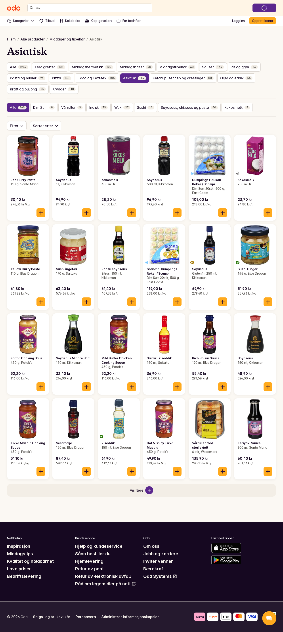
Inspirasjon (18, 546)
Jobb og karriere (160, 553)
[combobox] (92, 8)
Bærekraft (154, 568)
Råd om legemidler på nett (105, 583)
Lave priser (19, 568)
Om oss (151, 546)
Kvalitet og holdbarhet (30, 561)
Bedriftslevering (24, 576)
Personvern (86, 617)
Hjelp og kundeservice (98, 546)
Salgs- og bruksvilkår (51, 617)
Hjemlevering (89, 561)
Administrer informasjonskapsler (130, 617)
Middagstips (20, 553)
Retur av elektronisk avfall (103, 576)
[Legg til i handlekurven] (40, 212)
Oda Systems (160, 576)
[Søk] (31, 8)
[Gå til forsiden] (13, 8)
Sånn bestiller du (93, 553)
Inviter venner (158, 561)
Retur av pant (89, 568)
